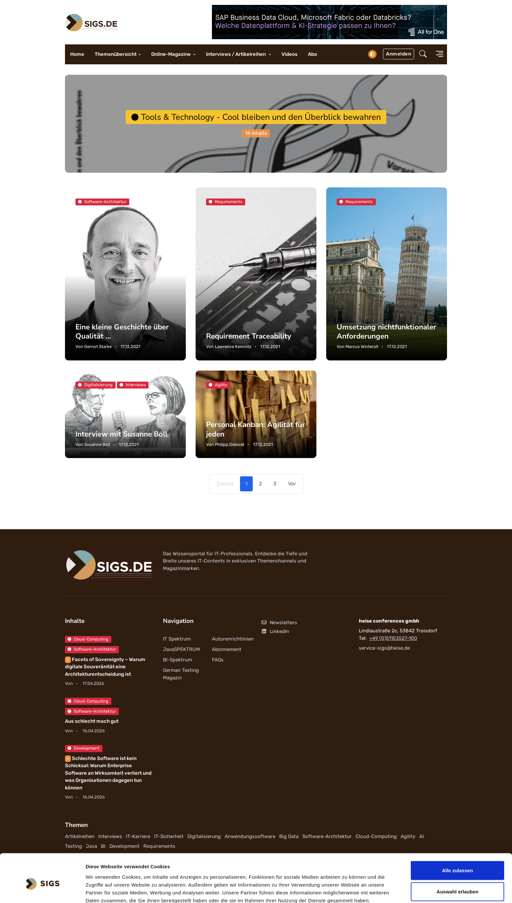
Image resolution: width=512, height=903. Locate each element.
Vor (292, 484)
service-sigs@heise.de (384, 648)
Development (84, 748)
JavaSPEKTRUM (181, 649)
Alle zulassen (457, 839)
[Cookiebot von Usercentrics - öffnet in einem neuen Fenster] (42, 890)
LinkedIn (275, 631)
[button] (423, 54)
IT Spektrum (177, 639)
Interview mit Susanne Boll (121, 434)
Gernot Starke (98, 346)
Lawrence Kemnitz (233, 346)
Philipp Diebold (229, 444)
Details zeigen (347, 890)
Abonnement (226, 649)
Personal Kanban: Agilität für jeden (255, 429)
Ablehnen (457, 881)
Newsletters (279, 623)
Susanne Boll (97, 444)
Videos (289, 54)
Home (77, 54)
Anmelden (398, 54)
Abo (312, 54)
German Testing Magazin (181, 674)
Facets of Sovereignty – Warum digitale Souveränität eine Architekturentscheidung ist (105, 667)
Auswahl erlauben (457, 860)
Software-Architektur (92, 649)
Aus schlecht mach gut (92, 721)
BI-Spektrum (177, 660)
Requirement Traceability (249, 336)
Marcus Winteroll (361, 346)
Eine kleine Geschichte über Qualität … (122, 331)
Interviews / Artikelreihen (236, 54)
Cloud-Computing (88, 639)
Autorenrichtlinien (233, 639)
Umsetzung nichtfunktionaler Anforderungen (386, 331)
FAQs (218, 660)
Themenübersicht (115, 54)
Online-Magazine (171, 54)
